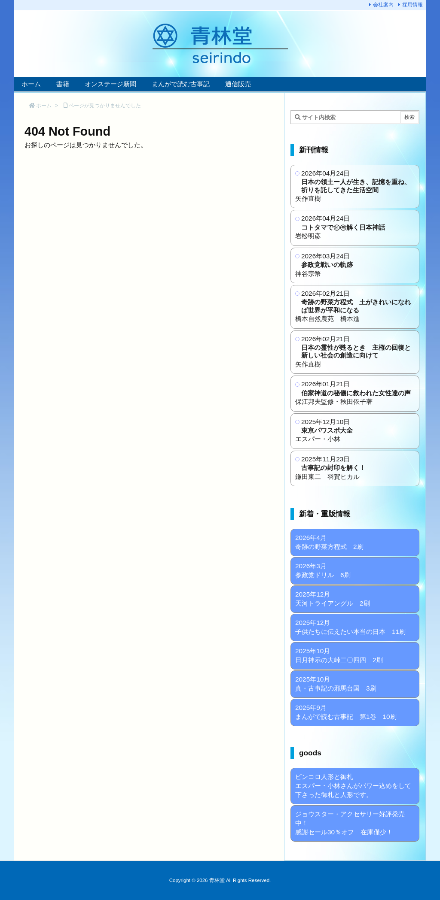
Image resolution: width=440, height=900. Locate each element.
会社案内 (383, 4)
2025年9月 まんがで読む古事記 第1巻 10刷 (346, 712)
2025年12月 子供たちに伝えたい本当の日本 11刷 (350, 627)
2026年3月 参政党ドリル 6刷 (323, 570)
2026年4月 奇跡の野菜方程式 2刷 (329, 542)
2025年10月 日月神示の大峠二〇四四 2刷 (339, 655)
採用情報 (412, 4)
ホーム (44, 106)
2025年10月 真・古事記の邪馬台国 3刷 (335, 684)
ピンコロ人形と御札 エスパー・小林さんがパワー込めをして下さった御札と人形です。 (353, 785)
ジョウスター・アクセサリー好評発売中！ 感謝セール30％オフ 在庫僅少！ (350, 823)
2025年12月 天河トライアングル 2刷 (332, 599)
